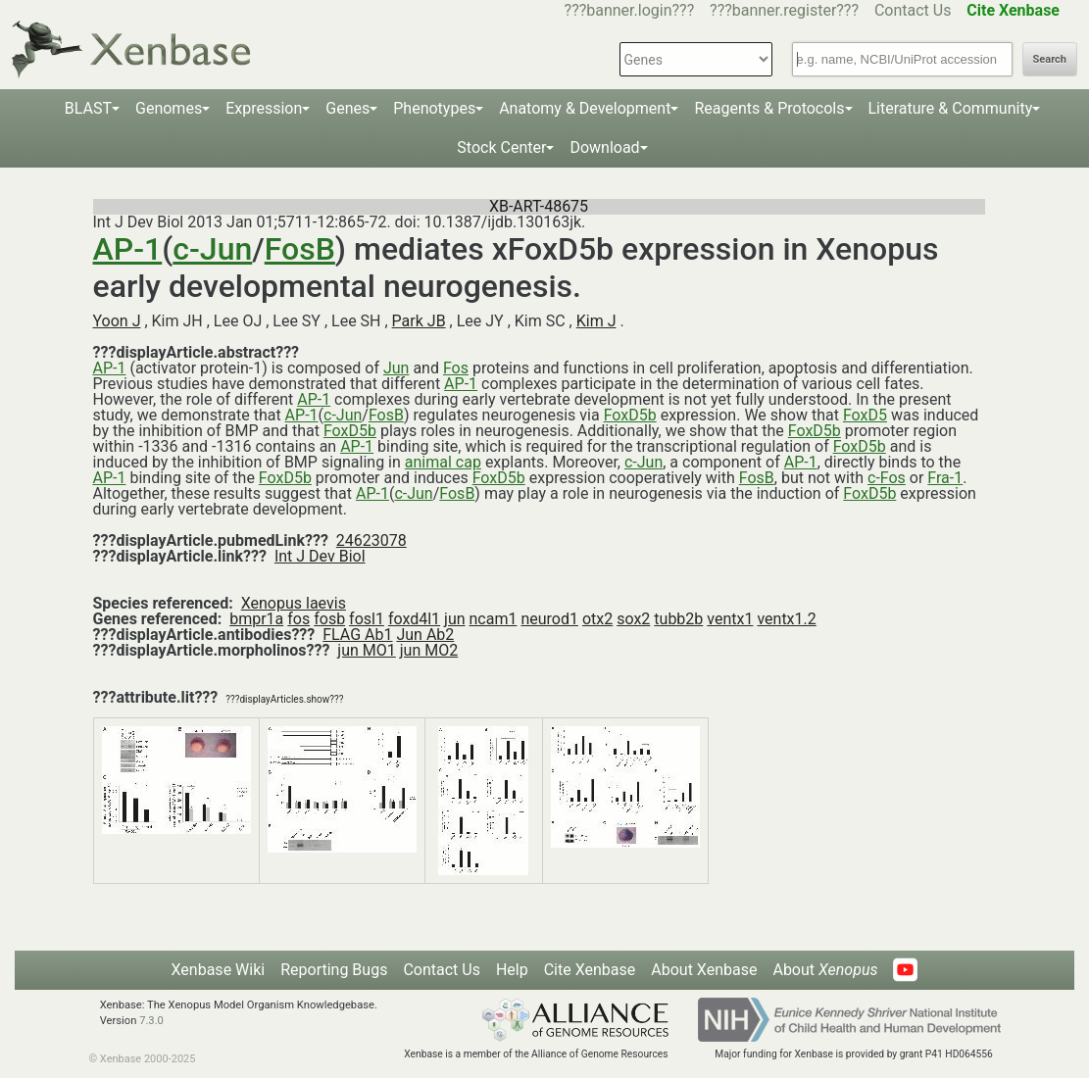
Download (604, 147)
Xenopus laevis (293, 603)
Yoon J (117, 321)
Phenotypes (434, 108)
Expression (263, 108)
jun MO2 (429, 650)
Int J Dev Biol (320, 556)
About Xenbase (704, 969)
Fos (456, 368)
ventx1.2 (786, 619)
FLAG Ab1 (357, 634)
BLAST (88, 108)
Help (512, 969)
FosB (300, 249)
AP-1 (128, 249)
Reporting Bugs (333, 969)
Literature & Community (950, 108)
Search (1049, 59)
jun (454, 619)
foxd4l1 (414, 619)
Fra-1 (945, 477)
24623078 (371, 540)
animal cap (443, 462)
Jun (396, 368)
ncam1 (494, 619)
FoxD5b (630, 415)
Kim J (596, 321)
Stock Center (501, 147)
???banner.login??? (630, 10)
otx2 (597, 619)
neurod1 (549, 619)
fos (298, 619)
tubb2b (678, 619)
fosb (329, 619)
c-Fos (886, 477)
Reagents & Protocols (769, 108)
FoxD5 (865, 415)
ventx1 (730, 619)
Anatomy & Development (584, 108)
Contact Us (913, 10)
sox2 (633, 619)
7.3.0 (151, 1020)
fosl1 (366, 619)
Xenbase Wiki (219, 969)
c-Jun (212, 249)
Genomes (168, 108)
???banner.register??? (784, 10)
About (824, 969)
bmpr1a (256, 619)
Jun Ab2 (425, 634)
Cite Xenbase (590, 969)
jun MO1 (366, 650)
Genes (347, 108)
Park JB (419, 321)
